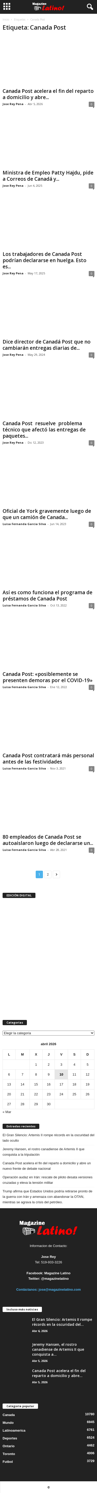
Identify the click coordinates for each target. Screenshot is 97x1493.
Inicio (6, 19)
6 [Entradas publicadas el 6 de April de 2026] (9, 1074)
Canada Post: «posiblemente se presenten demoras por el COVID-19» (48, 677)
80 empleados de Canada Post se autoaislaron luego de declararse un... (48, 839)
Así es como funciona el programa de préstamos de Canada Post (47, 595)
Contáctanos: (27, 1289)
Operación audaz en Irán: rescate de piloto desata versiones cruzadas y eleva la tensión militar (48, 1180)
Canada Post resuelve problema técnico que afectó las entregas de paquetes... (44, 429)
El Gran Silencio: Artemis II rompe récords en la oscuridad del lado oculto (48, 1137)
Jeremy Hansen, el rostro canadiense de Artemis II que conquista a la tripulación (44, 1151)
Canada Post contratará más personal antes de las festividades (48, 758)
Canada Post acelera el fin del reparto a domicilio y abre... (48, 94)
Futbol (8, 1462)
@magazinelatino (55, 1279)
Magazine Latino (57, 1273)
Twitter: (34, 1279)
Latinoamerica (14, 1430)
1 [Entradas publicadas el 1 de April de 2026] (36, 1065)
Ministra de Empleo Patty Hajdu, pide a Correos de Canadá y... (48, 175)
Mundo (8, 1423)
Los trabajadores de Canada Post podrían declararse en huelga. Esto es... (44, 260)
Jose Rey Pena (13, 104)
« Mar (7, 1112)
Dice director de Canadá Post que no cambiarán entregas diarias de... (47, 344)
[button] (89, 7)
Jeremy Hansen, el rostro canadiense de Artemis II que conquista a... (58, 1349)
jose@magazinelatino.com (60, 1289)
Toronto (9, 1454)
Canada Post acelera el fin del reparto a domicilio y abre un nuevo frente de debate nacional (47, 1166)
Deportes (10, 1438)
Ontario (8, 1446)
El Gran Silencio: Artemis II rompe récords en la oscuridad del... (62, 1322)
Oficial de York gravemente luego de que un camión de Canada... (47, 514)
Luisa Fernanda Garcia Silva (24, 524)
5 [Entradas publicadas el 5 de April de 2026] (87, 1065)
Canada (9, 1415)
